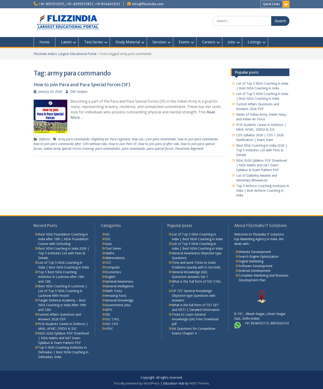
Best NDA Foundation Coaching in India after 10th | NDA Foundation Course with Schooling (63, 239)
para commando (133, 148)
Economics (113, 272)
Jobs (231, 42)
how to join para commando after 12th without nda (70, 144)
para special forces (160, 148)
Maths (109, 253)
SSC (108, 239)
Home (44, 42)
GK (107, 234)
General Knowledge (119, 300)
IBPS (108, 310)
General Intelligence (119, 286)
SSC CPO (111, 324)
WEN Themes (199, 383)
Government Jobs (118, 305)
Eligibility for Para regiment (110, 139)
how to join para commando (198, 139)
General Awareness (119, 281)
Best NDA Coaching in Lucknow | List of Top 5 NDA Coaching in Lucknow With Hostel (62, 291)
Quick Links (271, 4)
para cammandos (107, 148)
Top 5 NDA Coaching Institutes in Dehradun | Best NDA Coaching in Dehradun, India (63, 352)
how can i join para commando (154, 139)
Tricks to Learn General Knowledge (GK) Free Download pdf (195, 319)
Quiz (108, 244)
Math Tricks (113, 291)
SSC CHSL (112, 319)
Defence (44, 139)
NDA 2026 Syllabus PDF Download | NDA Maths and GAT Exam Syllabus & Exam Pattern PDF (261, 165)
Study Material (128, 42)
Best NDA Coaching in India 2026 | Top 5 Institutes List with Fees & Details (261, 150)
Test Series (93, 42)
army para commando (73, 139)
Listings (254, 42)
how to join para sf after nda (158, 144)
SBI (107, 314)
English (110, 277)
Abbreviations (115, 258)
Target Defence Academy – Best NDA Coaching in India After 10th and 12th (62, 305)
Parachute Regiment (189, 148)
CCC (108, 262)
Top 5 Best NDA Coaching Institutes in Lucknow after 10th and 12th (61, 277)
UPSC (109, 328)
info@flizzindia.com (148, 4)
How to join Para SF (123, 144)
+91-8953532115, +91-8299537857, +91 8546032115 (79, 4)
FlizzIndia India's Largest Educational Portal (65, 54)
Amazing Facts (116, 295)
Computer (112, 267)
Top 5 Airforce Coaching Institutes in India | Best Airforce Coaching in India (262, 190)
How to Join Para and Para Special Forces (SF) (82, 84)
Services (159, 42)
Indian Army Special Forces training (69, 148)
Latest (66, 42)
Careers (208, 42)
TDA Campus (78, 91)
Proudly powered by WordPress (136, 383)
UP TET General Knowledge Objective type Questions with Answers (193, 295)
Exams (184, 42)
